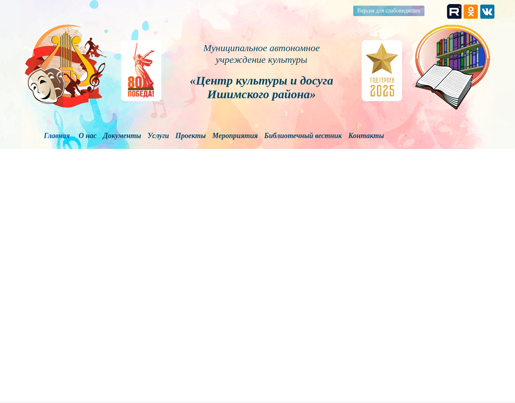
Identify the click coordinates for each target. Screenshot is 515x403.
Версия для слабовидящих (388, 11)
